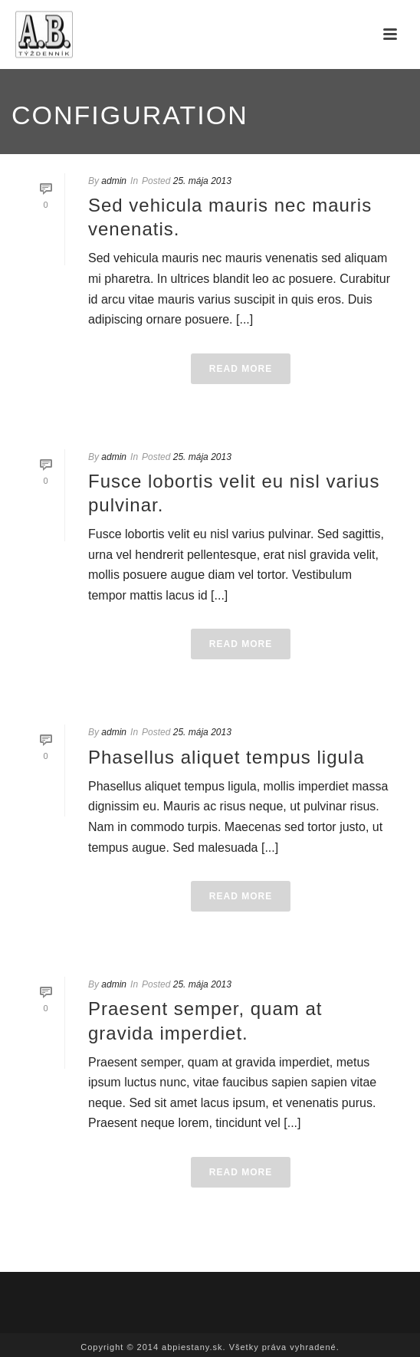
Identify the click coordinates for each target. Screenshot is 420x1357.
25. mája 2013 (202, 181)
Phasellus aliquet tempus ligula (226, 757)
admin (113, 181)
